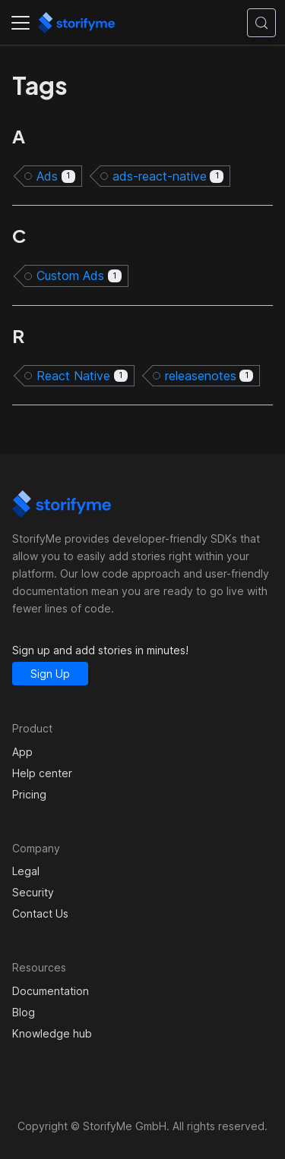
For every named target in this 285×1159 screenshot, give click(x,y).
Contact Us (40, 913)
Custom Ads (79, 275)
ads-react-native (168, 176)
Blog (23, 1012)
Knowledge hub (52, 1033)
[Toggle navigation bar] (20, 22)
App (22, 751)
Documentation (50, 990)
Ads (55, 176)
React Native (82, 375)
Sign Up (50, 673)
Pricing (29, 794)
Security (33, 892)
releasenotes (209, 375)
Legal (26, 871)
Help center (42, 773)
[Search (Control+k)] (261, 22)
